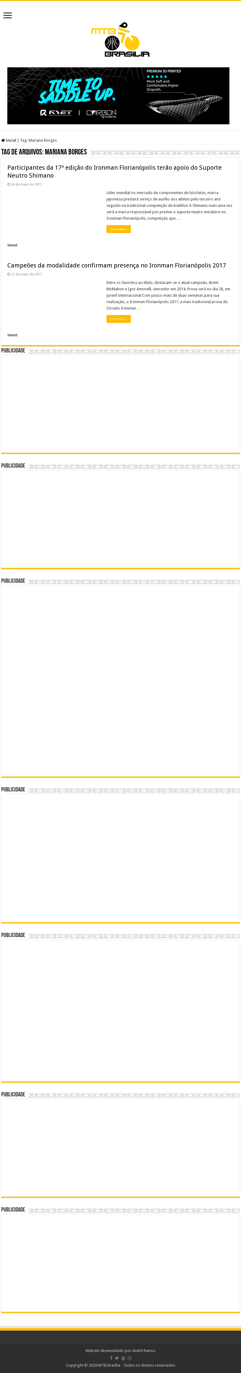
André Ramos (144, 1350)
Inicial (8, 140)
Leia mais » (118, 229)
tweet (12, 245)
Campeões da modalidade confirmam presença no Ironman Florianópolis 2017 (116, 265)
